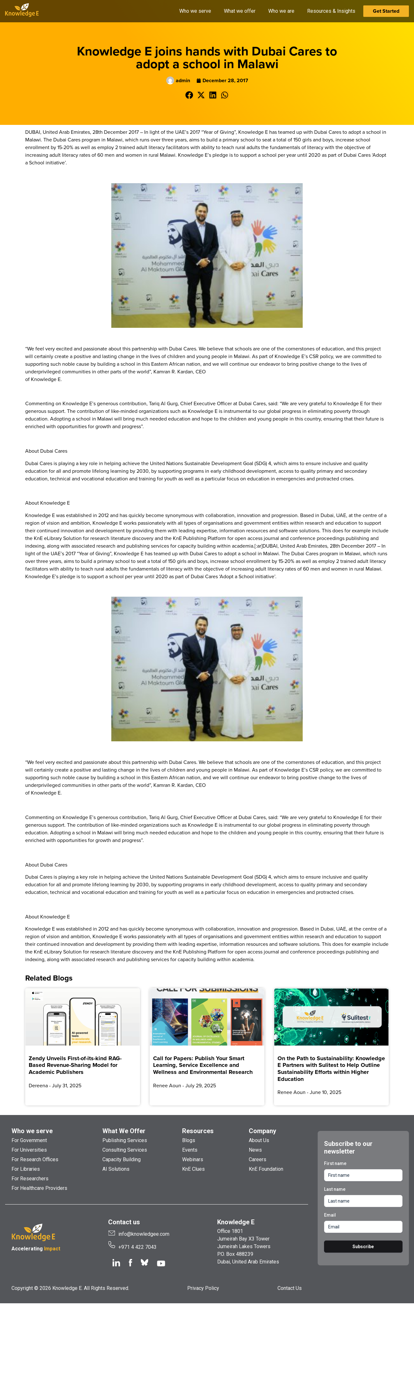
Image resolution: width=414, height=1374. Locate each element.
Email (330, 1215)
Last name (334, 1189)
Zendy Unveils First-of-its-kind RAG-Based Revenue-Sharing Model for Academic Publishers (75, 1065)
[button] (189, 95)
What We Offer (123, 1131)
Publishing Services (124, 1140)
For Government (29, 1140)
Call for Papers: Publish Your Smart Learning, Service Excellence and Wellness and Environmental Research (203, 1065)
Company (262, 1131)
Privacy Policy (203, 1288)
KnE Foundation (266, 1169)
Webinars (192, 1159)
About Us (259, 1140)
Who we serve (32, 1131)
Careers (257, 1159)
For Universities (29, 1150)
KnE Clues (193, 1169)
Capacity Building (121, 1159)
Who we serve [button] (195, 11)
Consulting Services (124, 1150)
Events (189, 1150)
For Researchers (29, 1179)
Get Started (386, 11)
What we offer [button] (239, 11)
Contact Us (289, 1288)
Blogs (188, 1140)
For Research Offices (34, 1159)
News (255, 1150)
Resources (198, 1131)
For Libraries (25, 1169)
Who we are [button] (281, 11)
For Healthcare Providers (39, 1188)
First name (335, 1163)
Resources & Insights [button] (331, 11)
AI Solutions (115, 1169)
